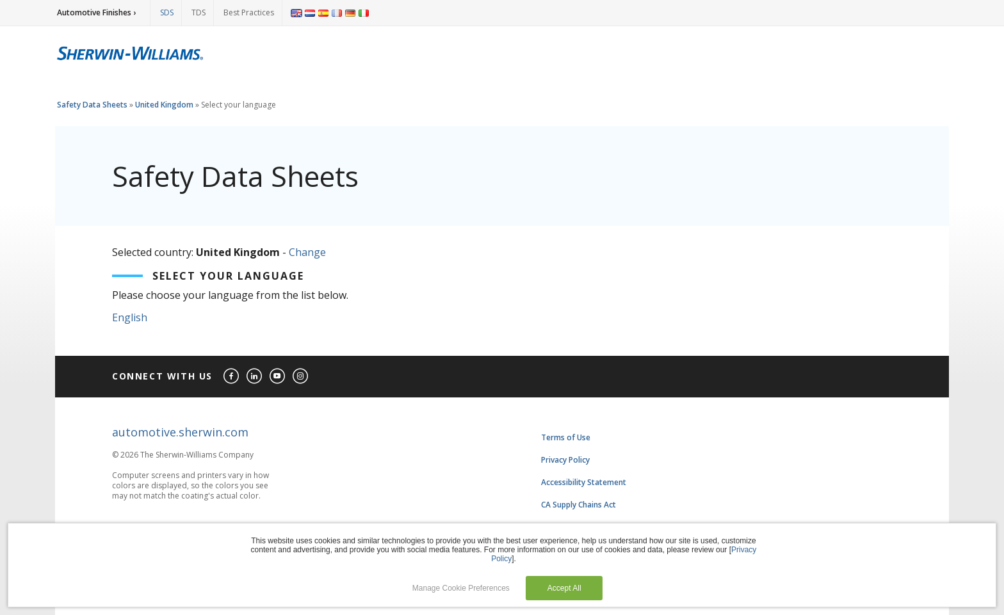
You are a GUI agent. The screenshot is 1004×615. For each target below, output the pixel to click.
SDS (167, 12)
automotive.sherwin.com (180, 432)
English (129, 317)
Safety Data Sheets (92, 104)
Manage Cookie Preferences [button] (461, 588)
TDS (198, 12)
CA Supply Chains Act (578, 504)
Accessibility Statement (583, 482)
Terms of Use (565, 437)
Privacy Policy (565, 459)
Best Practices (248, 12)
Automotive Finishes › (96, 12)
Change (307, 252)
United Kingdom (164, 104)
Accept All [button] (564, 588)
